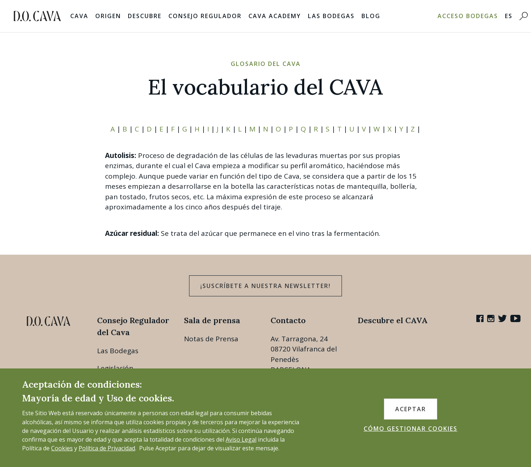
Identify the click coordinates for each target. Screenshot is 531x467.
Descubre (145, 16)
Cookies (62, 448)
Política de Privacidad (107, 448)
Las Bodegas (331, 16)
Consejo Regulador (205, 16)
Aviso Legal (241, 439)
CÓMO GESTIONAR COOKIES (410, 429)
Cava (79, 16)
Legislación (115, 368)
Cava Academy (274, 16)
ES (509, 16)
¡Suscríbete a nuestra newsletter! (265, 286)
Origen (108, 16)
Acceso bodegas (468, 16)
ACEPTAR (410, 409)
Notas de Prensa (211, 338)
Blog (370, 16)
